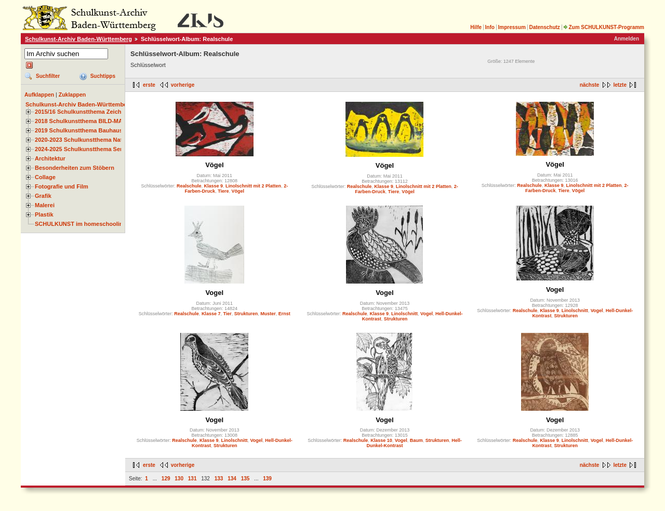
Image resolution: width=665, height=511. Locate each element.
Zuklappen (72, 94)
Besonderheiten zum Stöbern (74, 168)
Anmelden (626, 39)
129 (166, 478)
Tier (227, 313)
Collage (45, 177)
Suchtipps (102, 76)
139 (267, 478)
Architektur (50, 158)
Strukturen (246, 313)
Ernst (284, 313)
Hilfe (476, 27)
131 (192, 478)
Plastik (44, 214)
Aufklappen (39, 94)
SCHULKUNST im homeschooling (80, 224)
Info (490, 27)
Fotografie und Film (61, 186)
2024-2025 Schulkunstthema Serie (81, 149)
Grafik (43, 196)
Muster (268, 313)
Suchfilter (48, 76)
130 (179, 478)
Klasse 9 (213, 186)
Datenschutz (544, 27)
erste (149, 85)
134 (232, 478)
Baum (416, 440)
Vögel (214, 165)
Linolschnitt (404, 313)
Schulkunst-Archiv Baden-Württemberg (78, 39)
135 (245, 478)
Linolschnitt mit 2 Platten (253, 186)
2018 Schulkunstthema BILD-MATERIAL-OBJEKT (101, 121)
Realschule (189, 186)
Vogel (214, 293)
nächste (590, 85)
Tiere (223, 191)
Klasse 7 (211, 313)
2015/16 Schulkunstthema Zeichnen (83, 112)
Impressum (511, 27)
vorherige (183, 85)
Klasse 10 (381, 440)
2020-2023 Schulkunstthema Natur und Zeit (93, 140)
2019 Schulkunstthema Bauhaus (79, 130)
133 (219, 478)
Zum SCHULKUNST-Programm (603, 27)
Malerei (45, 205)
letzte (620, 85)
